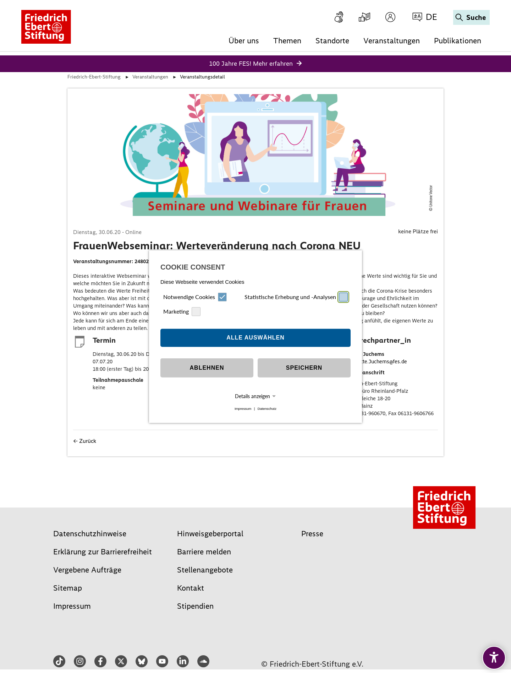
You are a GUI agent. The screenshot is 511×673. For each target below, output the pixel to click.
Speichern (304, 368)
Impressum (243, 409)
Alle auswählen (255, 338)
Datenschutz (267, 409)
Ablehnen (207, 368)
